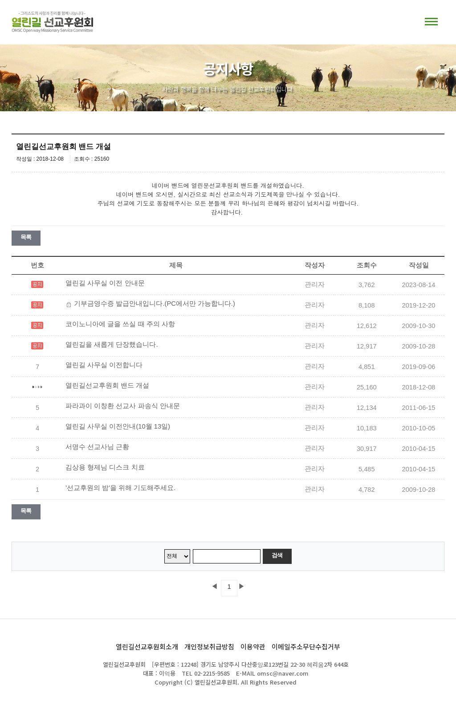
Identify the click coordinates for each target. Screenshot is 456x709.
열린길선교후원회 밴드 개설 (107, 385)
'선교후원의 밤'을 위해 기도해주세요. (120, 487)
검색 (277, 555)
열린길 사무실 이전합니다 (103, 365)
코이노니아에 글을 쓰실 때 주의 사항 (120, 324)
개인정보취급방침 (209, 646)
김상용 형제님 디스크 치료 (104, 467)
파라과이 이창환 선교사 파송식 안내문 (122, 405)
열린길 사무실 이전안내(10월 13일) (117, 426)
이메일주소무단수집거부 (306, 646)
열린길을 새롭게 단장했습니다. (111, 344)
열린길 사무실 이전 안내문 (104, 283)
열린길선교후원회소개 (147, 646)
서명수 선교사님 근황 (97, 446)
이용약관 (252, 646)
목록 (26, 237)
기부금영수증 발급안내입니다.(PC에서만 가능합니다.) (154, 303)
